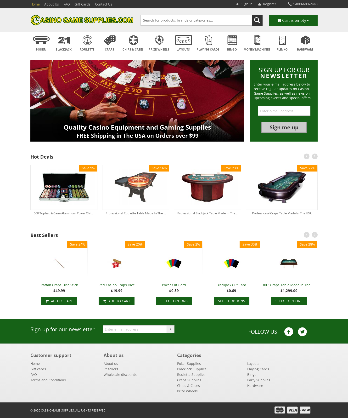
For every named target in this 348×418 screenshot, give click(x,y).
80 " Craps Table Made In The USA (289, 285)
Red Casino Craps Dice (117, 285)
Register (267, 4)
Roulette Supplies (191, 374)
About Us (51, 4)
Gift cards (38, 369)
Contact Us (103, 4)
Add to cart (62, 301)
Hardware (255, 385)
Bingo (251, 374)
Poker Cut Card (174, 285)
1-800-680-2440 (303, 4)
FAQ (66, 4)
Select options (174, 301)
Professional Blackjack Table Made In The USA (207, 213)
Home (35, 4)
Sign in (244, 4)
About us (111, 363)
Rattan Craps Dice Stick (59, 285)
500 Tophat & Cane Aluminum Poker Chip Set (64, 213)
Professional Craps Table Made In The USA (282, 213)
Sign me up (284, 127)
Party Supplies (258, 380)
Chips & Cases (188, 385)
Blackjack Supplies (192, 369)
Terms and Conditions (48, 380)
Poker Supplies (189, 363)
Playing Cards (258, 369)
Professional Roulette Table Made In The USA (136, 213)
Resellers (111, 369)
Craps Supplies (189, 380)
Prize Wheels (187, 391)
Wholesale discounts (120, 374)
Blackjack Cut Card (231, 285)
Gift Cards (82, 4)
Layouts (253, 363)
